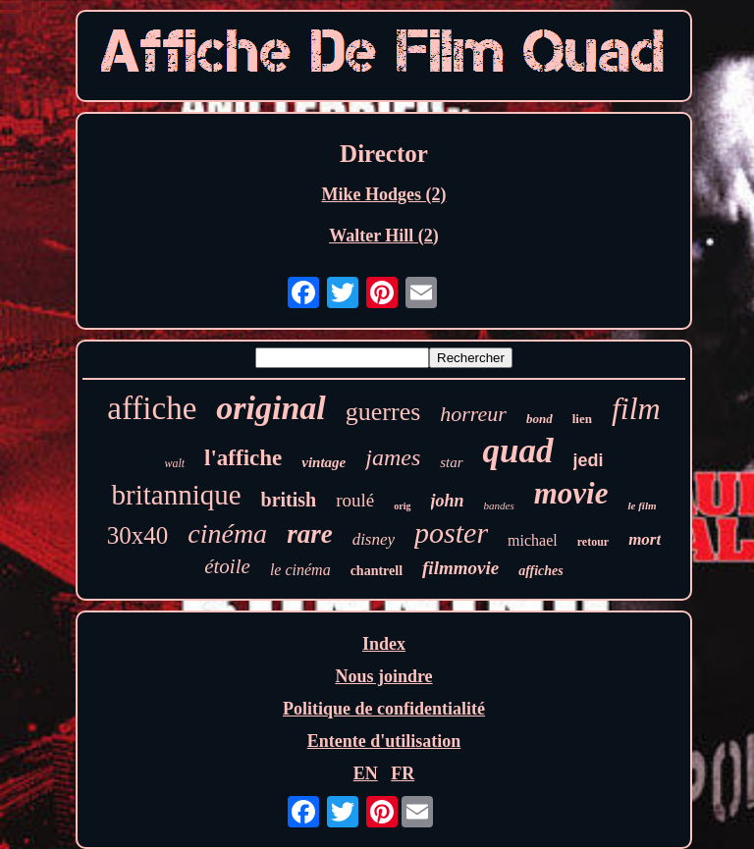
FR (402, 773)
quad (518, 451)
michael (533, 540)
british (289, 499)
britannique (176, 494)
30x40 (138, 535)
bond (539, 418)
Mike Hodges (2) (384, 194)
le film (641, 505)
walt (174, 463)
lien (582, 418)
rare (310, 534)
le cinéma (300, 569)
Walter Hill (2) (384, 235)
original (270, 408)
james (392, 457)
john (447, 500)
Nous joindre (383, 676)
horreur (473, 413)
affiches (541, 570)
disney (373, 539)
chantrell (376, 570)
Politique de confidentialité (384, 708)
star (451, 462)
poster (451, 532)
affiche (151, 408)
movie (571, 493)
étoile (227, 566)
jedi (588, 460)
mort (644, 539)
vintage (323, 462)
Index (383, 644)
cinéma (227, 533)
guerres (383, 412)
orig (402, 506)
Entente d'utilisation (384, 741)
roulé (355, 500)
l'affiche (243, 458)
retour (593, 542)
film (636, 408)
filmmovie (460, 567)
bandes (499, 505)
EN (365, 773)
